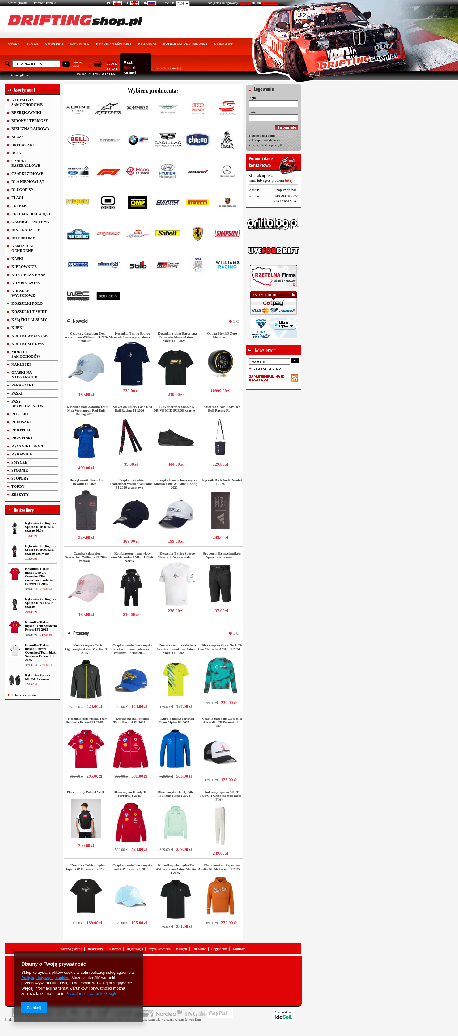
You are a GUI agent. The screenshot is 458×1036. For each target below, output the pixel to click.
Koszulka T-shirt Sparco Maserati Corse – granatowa (129, 335)
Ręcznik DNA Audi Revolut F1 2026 (222, 482)
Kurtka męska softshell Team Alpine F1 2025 (176, 720)
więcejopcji (77, 64)
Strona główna (18, 3)
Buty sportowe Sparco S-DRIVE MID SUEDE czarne (174, 408)
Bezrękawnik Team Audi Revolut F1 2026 (88, 482)
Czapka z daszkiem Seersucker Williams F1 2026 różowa (86, 557)
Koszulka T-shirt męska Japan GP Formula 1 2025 (85, 867)
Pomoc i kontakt (45, 3)
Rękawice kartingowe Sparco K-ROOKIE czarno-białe (40, 526)
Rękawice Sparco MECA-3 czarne (37, 677)
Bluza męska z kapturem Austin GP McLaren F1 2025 (219, 867)
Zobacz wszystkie (23, 695)
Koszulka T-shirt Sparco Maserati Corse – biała (176, 555)
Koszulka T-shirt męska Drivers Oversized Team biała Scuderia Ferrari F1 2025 (40, 652)
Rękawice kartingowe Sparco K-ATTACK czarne (40, 602)
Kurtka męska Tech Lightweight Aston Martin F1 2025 (86, 648)
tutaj (289, 180)
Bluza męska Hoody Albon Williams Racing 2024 (177, 793)
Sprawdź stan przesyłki (267, 145)
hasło (252, 112)
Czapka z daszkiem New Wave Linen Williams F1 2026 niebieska (86, 337)
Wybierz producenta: (153, 91)
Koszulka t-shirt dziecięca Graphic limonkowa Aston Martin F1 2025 (176, 648)
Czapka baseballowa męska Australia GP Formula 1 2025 (222, 722)
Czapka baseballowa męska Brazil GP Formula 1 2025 (131, 867)
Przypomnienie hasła (266, 140)
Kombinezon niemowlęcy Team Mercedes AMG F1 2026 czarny (131, 557)
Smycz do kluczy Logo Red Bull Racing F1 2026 (132, 408)
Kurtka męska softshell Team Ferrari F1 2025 (131, 720)
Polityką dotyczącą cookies (45, 977)
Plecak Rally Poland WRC (86, 792)
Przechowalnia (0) (168, 68)
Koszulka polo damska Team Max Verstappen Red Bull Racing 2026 (87, 410)
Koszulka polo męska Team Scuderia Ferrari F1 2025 (86, 720)
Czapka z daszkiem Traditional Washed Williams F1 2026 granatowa (131, 483)
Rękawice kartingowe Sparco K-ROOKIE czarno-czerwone (40, 549)
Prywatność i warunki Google (91, 993)
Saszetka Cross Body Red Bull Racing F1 (222, 408)
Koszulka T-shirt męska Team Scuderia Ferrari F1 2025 (41, 625)
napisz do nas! (287, 190)
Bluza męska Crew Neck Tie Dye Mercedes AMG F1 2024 (220, 647)
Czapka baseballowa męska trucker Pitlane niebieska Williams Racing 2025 (132, 648)
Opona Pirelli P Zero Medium (222, 335)
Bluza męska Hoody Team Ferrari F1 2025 (132, 793)
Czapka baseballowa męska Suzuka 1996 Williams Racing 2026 (175, 483)
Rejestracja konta (263, 135)
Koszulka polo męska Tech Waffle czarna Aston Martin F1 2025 (176, 868)
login (252, 98)
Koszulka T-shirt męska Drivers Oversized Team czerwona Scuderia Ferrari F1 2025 (39, 576)
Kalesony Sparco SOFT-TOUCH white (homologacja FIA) (220, 795)
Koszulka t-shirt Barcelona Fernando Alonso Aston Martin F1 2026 (177, 337)
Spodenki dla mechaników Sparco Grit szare (222, 555)
